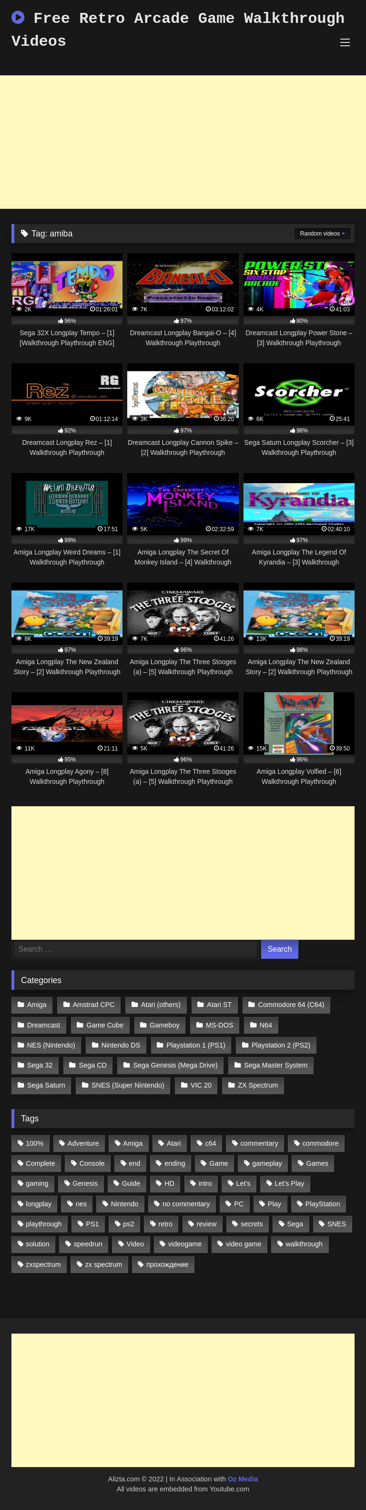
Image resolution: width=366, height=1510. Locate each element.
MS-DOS (220, 1025)
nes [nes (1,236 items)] (81, 1204)
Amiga (37, 1004)
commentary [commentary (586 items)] (259, 1143)
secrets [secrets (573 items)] (252, 1224)
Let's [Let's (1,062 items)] (243, 1183)
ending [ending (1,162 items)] (174, 1163)
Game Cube (105, 1025)
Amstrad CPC (94, 1004)
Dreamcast (44, 1025)
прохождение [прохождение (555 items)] (167, 1264)
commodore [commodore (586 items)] (320, 1143)
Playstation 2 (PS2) (281, 1045)
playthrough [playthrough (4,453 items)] (43, 1224)
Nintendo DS (121, 1045)
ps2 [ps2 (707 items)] (128, 1224)
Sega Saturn (46, 1085)
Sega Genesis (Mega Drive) (175, 1065)
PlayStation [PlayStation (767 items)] (322, 1204)
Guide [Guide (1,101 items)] (131, 1183)
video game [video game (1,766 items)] (243, 1244)
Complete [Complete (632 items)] (40, 1163)
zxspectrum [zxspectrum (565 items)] (43, 1264)
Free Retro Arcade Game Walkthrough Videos (178, 30)
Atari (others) (161, 1004)
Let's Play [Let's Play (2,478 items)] (289, 1183)
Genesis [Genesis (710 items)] (85, 1183)
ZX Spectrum (258, 1085)
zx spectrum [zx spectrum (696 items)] (103, 1264)
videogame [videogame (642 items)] (185, 1244)
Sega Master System (276, 1065)
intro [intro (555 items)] (205, 1183)
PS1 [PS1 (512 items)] (92, 1224)
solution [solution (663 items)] (38, 1244)
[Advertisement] (183, 142)
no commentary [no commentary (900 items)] (186, 1204)
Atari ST (219, 1004)
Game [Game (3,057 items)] (218, 1163)
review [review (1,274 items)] (207, 1224)
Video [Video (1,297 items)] (135, 1244)
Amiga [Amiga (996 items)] (132, 1143)
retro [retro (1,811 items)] (165, 1224)
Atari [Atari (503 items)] (174, 1143)
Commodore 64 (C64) (291, 1004)
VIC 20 (201, 1085)
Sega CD (93, 1065)
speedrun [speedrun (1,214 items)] (88, 1244)
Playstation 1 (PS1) (196, 1045)
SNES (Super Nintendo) (128, 1085)
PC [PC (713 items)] (239, 1204)
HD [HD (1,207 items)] (169, 1183)
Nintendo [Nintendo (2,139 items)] (125, 1204)
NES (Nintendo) (51, 1045)
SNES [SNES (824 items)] (336, 1224)
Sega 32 (40, 1065)
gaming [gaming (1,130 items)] (37, 1183)
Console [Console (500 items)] (92, 1163)
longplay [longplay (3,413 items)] (38, 1204)
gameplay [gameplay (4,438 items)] (267, 1163)
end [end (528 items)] (134, 1163)
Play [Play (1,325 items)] (274, 1204)
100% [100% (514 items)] (34, 1143)
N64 (266, 1025)
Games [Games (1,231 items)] (317, 1163)
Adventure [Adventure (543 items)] (83, 1143)
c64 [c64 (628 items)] (210, 1143)
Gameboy (164, 1025)
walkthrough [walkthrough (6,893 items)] (304, 1244)
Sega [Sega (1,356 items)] (295, 1224)
